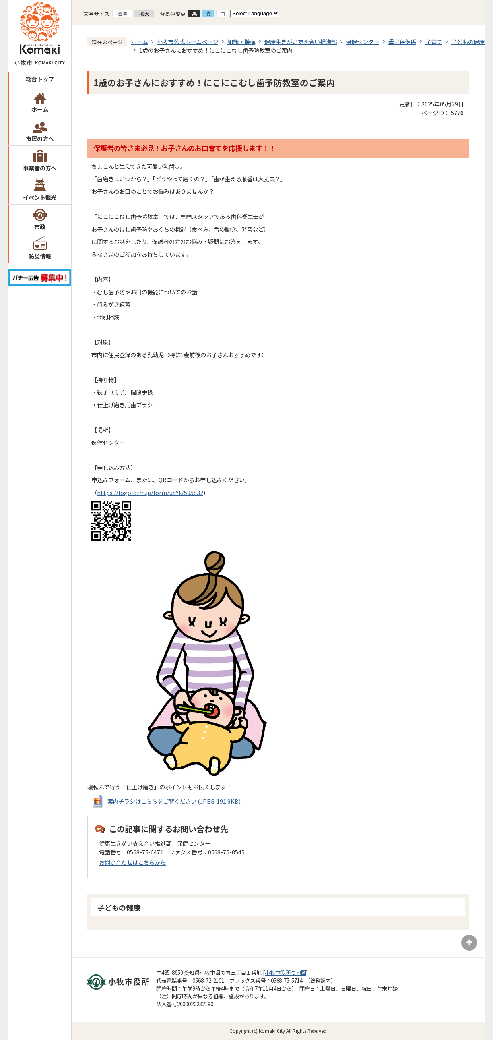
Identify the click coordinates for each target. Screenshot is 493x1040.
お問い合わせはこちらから (132, 862)
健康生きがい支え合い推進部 (300, 41)
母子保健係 (402, 41)
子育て (433, 41)
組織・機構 (241, 41)
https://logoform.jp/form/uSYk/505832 (150, 492)
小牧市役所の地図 (285, 972)
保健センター (362, 41)
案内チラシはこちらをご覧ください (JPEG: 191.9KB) (174, 801)
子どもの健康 (468, 41)
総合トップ (40, 79)
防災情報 (40, 256)
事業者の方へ (39, 168)
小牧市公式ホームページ (187, 41)
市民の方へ (40, 138)
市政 (39, 226)
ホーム (39, 109)
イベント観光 (39, 197)
